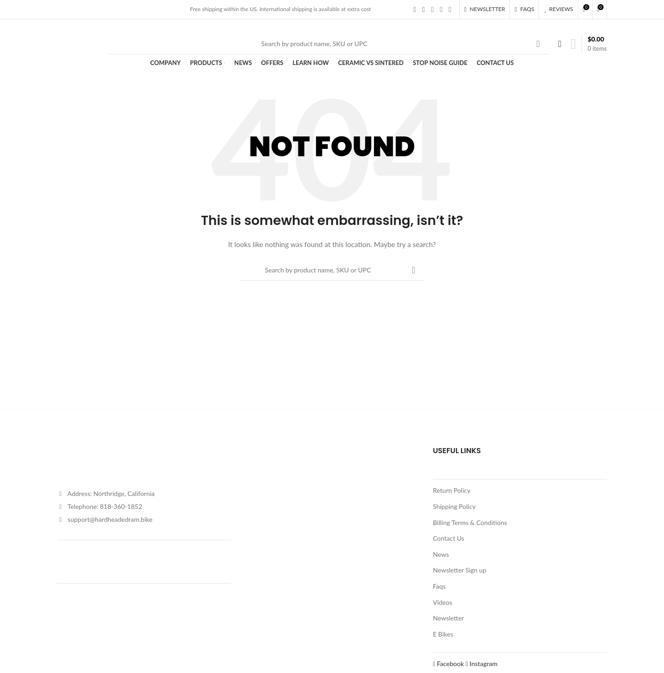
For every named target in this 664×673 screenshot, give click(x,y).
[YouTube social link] (441, 9)
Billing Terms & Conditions (470, 522)
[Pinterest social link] (449, 9)
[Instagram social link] (432, 9)
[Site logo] (78, 43)
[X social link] (423, 9)
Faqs (439, 586)
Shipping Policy (454, 506)
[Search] (328, 43)
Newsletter (448, 618)
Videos (442, 602)
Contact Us (448, 538)
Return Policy (452, 490)
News (441, 554)
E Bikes (443, 634)
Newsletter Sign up (459, 570)
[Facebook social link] (414, 9)
